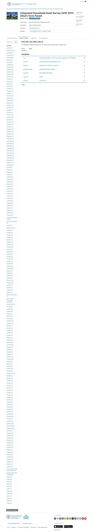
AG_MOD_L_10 (10, 399)
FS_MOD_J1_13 (10, 212)
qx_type (25, 65)
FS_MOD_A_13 (10, 169)
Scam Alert (33, 527)
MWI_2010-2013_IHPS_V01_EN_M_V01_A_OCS (53, 8)
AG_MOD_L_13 (10, 93)
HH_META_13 (9, 225)
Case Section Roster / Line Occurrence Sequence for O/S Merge (57, 58)
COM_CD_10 (9, 484)
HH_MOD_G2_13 (10, 244)
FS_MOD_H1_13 (10, 198)
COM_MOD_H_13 (10, 157)
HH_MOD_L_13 (10, 261)
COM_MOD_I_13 (10, 160)
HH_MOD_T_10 (10, 361)
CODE (41, 77)
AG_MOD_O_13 (10, 103)
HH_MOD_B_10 (10, 306)
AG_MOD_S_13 (10, 119)
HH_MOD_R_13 (10, 278)
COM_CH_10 (9, 496)
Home (7, 8)
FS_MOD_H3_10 (10, 457)
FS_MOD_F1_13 (10, 191)
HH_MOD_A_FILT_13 (11, 227)
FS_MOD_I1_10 (10, 459)
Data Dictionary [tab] (23, 38)
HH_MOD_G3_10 (10, 323)
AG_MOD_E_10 (10, 383)
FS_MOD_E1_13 (10, 186)
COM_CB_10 (9, 479)
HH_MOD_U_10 (10, 363)
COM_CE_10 (9, 486)
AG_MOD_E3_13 (10, 69)
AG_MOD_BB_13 (10, 57)
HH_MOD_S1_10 (10, 356)
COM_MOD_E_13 (10, 148)
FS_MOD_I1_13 (10, 208)
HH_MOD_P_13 (10, 273)
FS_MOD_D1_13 (10, 177)
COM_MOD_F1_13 (10, 150)
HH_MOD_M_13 (10, 263)
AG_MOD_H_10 (10, 390)
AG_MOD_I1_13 (10, 86)
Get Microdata (34, 18)
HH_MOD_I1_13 (10, 251)
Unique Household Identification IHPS (50, 61)
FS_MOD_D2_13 (10, 179)
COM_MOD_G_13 (10, 155)
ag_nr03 (25, 80)
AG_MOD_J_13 (10, 88)
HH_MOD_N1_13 (10, 266)
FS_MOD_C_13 (10, 174)
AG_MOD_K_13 (10, 91)
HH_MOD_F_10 (10, 316)
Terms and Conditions (23, 527)
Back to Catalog (12, 510)
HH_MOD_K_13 (10, 258)
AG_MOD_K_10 (10, 397)
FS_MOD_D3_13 (10, 181)
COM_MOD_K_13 (10, 165)
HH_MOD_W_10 (10, 368)
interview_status (27, 69)
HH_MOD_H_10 (10, 325)
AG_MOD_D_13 (10, 62)
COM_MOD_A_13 (10, 138)
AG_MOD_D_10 (10, 380)
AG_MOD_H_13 (10, 81)
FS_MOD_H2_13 (10, 200)
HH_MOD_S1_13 (10, 280)
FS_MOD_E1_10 (10, 440)
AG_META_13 (9, 48)
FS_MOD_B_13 (10, 172)
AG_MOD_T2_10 (10, 423)
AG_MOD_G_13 (10, 79)
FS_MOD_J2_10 (10, 466)
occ (24, 58)
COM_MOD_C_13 (10, 143)
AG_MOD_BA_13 (10, 55)
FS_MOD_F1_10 (10, 445)
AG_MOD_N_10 (10, 404)
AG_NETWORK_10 (10, 426)
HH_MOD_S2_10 (10, 359)
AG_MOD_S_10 (10, 418)
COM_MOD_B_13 (10, 141)
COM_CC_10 (9, 481)
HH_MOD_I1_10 (10, 328)
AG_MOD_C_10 (10, 378)
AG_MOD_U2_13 (10, 129)
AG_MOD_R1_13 (10, 114)
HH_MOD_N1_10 (10, 342)
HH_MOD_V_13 (10, 290)
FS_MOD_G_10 (10, 449)
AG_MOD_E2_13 (10, 67)
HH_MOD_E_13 (10, 237)
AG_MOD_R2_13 (10, 117)
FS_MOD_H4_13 (10, 205)
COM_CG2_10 (10, 493)
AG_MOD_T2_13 (10, 124)
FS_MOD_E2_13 (10, 188)
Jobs (8, 527)
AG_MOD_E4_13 (10, 71)
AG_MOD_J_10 (10, 395)
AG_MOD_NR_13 (10, 100)
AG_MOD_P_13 (10, 110)
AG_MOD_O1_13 (10, 105)
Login (81, 1)
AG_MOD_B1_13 (10, 52)
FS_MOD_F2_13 (10, 193)
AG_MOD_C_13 (10, 60)
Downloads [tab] (34, 38)
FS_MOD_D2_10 (10, 435)
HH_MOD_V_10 (10, 366)
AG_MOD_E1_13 (10, 64)
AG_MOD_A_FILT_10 (11, 373)
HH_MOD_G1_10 (10, 318)
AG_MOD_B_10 (10, 375)
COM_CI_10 (9, 498)
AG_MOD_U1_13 (10, 126)
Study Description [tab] (12, 38)
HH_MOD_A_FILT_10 (11, 304)
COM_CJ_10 (9, 500)
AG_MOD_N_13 (10, 98)
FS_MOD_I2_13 (10, 210)
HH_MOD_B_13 (10, 230)
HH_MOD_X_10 (10, 371)
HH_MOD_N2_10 (10, 344)
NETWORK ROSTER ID (45, 73)
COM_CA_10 (9, 476)
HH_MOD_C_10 (10, 309)
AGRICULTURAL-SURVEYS (36, 8)
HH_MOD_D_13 (10, 235)
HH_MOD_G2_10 (10, 320)
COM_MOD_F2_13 (10, 153)
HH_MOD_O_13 (10, 270)
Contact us (13, 527)
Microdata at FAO (32, 4)
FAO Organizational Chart (14, 523)
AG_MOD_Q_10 (10, 411)
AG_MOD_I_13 (10, 83)
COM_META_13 (10, 136)
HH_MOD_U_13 (10, 287)
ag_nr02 (25, 77)
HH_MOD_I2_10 (10, 330)
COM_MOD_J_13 (10, 162)
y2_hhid (25, 61)
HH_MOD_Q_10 (10, 352)
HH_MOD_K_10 (10, 335)
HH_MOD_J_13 (10, 256)
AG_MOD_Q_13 (10, 112)
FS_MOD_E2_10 (10, 442)
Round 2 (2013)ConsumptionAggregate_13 (10, 300)
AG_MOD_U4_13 (10, 134)
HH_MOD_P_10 (10, 349)
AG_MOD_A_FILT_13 (11, 50)
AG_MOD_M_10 (10, 402)
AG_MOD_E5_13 (10, 74)
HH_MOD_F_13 (10, 239)
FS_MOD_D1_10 (10, 433)
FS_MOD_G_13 (10, 196)
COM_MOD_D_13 (10, 145)
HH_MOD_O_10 (10, 347)
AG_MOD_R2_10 (10, 416)
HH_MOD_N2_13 (10, 268)
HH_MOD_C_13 (10, 232)
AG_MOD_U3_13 (10, 131)
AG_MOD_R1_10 (10, 414)
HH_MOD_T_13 (10, 285)
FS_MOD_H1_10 (10, 452)
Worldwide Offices (27, 523)
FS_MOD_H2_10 (10, 454)
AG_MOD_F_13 (10, 76)
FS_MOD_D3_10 (10, 438)
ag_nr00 (25, 73)
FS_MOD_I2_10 (10, 461)
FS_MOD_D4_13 (10, 184)
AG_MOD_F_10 (10, 385)
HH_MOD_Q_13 (10, 275)
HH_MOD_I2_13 (10, 254)
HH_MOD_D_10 (10, 311)
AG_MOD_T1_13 (10, 122)
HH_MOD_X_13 (10, 292)
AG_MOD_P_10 (10, 409)
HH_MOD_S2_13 (10, 282)
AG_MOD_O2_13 (10, 107)
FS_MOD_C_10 (10, 430)
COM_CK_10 (9, 503)
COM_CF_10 (9, 488)
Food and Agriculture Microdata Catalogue (19, 8)
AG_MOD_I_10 (10, 392)
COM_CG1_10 (9, 491)
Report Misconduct (42, 527)
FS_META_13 (9, 167)
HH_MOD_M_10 (10, 340)
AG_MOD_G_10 (10, 387)
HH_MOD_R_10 (10, 354)
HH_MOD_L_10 (10, 337)
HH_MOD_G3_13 (10, 247)
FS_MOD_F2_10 (10, 447)
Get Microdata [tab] (43, 38)
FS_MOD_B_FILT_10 (11, 428)
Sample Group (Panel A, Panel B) (48, 65)
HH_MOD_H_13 (10, 249)
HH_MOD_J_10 (10, 332)
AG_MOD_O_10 (10, 406)
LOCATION (42, 80)
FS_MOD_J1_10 (10, 464)
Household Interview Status (47, 69)
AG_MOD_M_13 (10, 95)
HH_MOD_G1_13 (10, 242)
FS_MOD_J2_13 (10, 215)
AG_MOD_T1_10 (10, 421)
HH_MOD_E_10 (10, 313)
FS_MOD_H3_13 (10, 203)
